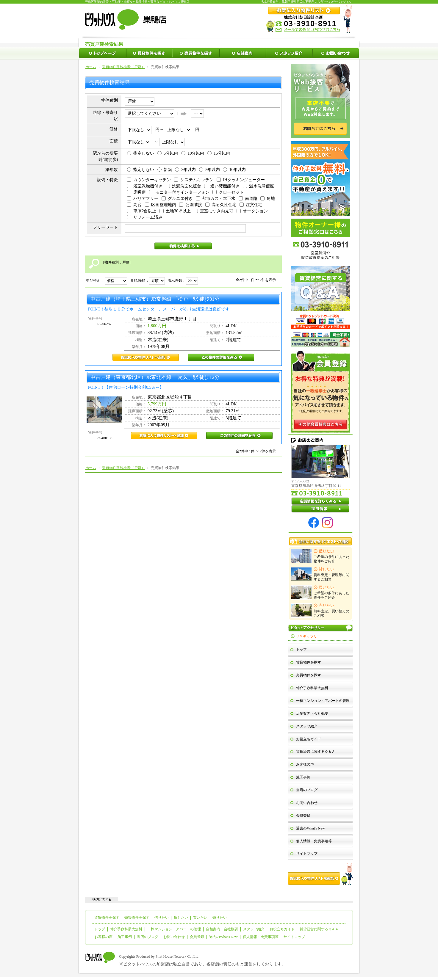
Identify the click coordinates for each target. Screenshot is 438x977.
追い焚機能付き (222, 186)
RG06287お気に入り (145, 357)
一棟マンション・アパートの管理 (323, 701)
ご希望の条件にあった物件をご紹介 (320, 556)
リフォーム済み (144, 217)
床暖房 (136, 192)
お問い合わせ (306, 803)
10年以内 (234, 169)
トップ (301, 649)
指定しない (140, 153)
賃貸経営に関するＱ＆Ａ (315, 751)
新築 (164, 169)
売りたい (219, 917)
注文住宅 (251, 205)
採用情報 (320, 509)
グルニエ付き (177, 198)
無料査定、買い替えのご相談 (320, 610)
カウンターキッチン (149, 180)
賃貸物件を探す (308, 662)
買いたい (200, 917)
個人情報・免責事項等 (314, 841)
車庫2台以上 (141, 211)
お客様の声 (305, 764)
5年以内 (209, 169)
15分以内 (218, 153)
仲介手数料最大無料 (312, 688)
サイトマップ (306, 853)
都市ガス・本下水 (215, 198)
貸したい (181, 917)
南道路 (248, 198)
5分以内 (167, 153)
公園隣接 (190, 205)
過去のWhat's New (310, 828)
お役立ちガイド (308, 739)
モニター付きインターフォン (179, 192)
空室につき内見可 (213, 211)
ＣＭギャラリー (308, 636)
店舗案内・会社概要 (312, 713)
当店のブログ (306, 790)
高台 (134, 205)
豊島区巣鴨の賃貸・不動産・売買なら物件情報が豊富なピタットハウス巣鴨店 (137, 1)
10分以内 (192, 153)
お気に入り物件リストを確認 (320, 874)
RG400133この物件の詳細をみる (239, 435)
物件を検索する (183, 246)
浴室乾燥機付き (144, 186)
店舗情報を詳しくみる (320, 501)
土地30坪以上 (175, 211)
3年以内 (185, 169)
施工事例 (303, 777)
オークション (252, 211)
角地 (267, 198)
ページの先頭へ (101, 899)
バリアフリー (142, 198)
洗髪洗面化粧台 (183, 186)
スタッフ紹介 (306, 726)
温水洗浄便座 (258, 186)
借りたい (161, 917)
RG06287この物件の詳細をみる (221, 357)
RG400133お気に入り (164, 435)
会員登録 (303, 815)
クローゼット (228, 192)
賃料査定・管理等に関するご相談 (320, 574)
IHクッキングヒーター (241, 180)
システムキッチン (194, 180)
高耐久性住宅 (221, 205)
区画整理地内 (160, 205)
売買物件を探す (308, 675)
